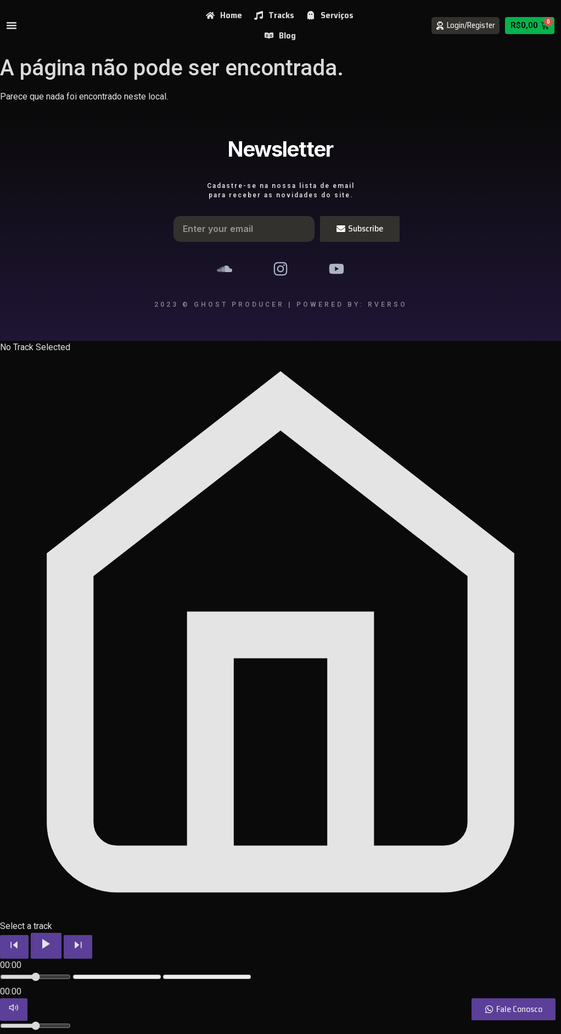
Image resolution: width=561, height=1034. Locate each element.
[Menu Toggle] (11, 25)
